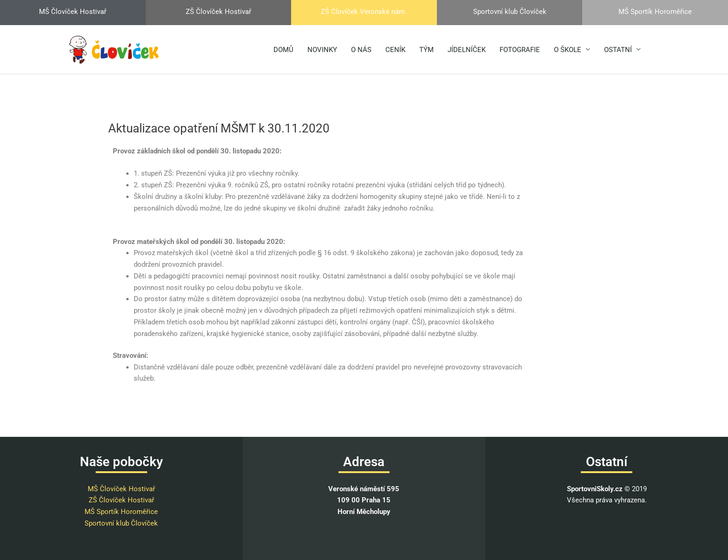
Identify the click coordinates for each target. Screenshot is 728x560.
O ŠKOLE (567, 50)
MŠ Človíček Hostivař (121, 489)
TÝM (426, 50)
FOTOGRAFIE (520, 50)
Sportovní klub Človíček (121, 523)
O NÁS (361, 50)
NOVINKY (322, 50)
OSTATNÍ (618, 50)
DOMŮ (283, 50)
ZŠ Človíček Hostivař (121, 500)
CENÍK (395, 50)
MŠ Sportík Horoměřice (121, 511)
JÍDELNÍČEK (467, 50)
